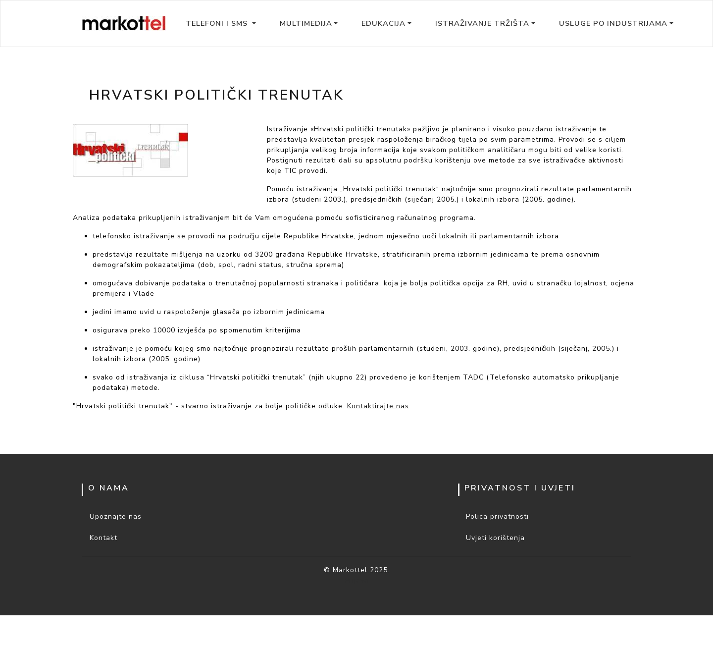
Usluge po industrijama (613, 23)
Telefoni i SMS (218, 23)
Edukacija (383, 23)
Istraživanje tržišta (482, 23)
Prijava (357, 580)
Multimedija (306, 23)
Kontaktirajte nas (378, 406)
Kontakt (103, 537)
